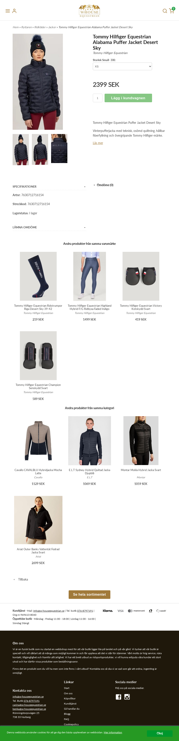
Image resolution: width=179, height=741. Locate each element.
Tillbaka (20, 579)
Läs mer (98, 143)
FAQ (66, 719)
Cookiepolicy (71, 724)
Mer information (113, 732)
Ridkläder (40, 27)
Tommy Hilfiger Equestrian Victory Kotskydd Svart (141, 307)
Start (66, 688)
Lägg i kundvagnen (128, 98)
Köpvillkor (69, 698)
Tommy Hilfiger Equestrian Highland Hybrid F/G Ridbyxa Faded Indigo (89, 307)
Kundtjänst (70, 703)
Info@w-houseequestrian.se (48, 610)
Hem (16, 27)
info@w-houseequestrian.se (28, 696)
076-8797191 (85, 610)
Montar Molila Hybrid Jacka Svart (141, 470)
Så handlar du (72, 708)
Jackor (52, 27)
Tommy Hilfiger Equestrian (110, 53)
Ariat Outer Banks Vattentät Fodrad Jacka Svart (38, 550)
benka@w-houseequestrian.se (29, 708)
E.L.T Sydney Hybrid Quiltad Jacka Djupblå (89, 471)
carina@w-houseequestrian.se (29, 704)
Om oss (68, 693)
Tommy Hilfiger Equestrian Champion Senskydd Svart (38, 386)
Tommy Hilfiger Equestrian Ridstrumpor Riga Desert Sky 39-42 (38, 307)
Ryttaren (26, 27)
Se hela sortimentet (89, 594)
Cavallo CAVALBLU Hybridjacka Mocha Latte (38, 471)
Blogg (67, 713)
